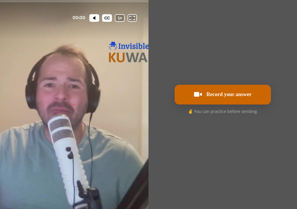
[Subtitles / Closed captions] (107, 18)
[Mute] (94, 18)
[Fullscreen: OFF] (132, 18)
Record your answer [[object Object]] (223, 94)
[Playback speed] (120, 18)
